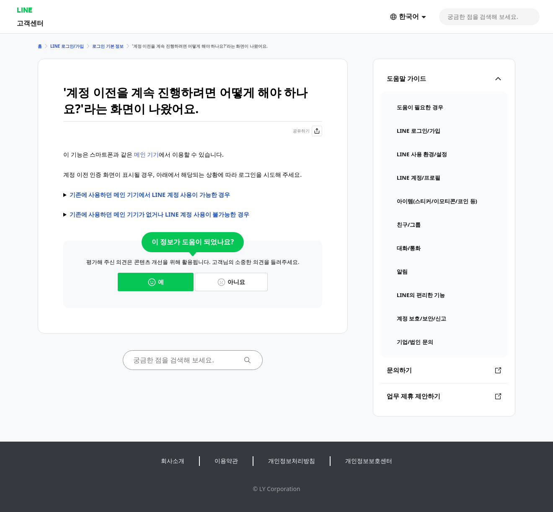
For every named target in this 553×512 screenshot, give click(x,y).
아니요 (231, 282)
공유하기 (307, 131)
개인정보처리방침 (291, 461)
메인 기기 (146, 154)
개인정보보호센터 (368, 461)
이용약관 (226, 461)
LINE (24, 9)
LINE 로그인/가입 (67, 46)
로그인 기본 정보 (108, 46)
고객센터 (30, 22)
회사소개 (172, 461)
